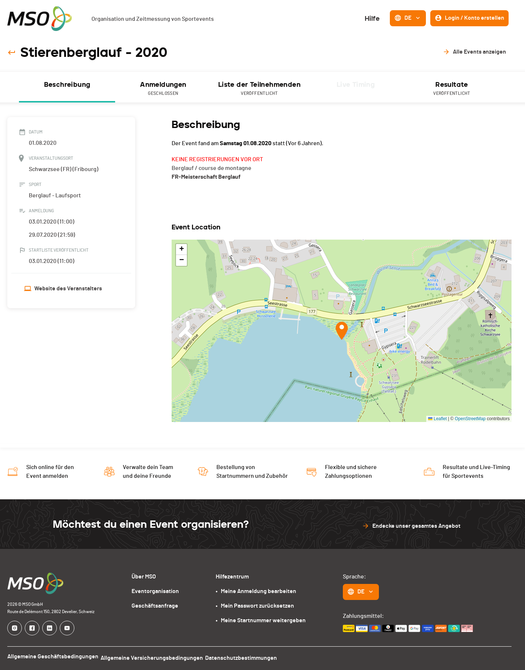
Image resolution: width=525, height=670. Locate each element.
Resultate (451, 89)
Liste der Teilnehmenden (259, 89)
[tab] (67, 87)
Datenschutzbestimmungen (248, 656)
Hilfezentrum (232, 577)
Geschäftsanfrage (155, 606)
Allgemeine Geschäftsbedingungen (52, 656)
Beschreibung (67, 85)
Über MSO (144, 577)
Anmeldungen (163, 89)
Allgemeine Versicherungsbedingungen (155, 656)
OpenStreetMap (470, 418)
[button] (342, 331)
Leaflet (437, 418)
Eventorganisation (155, 591)
